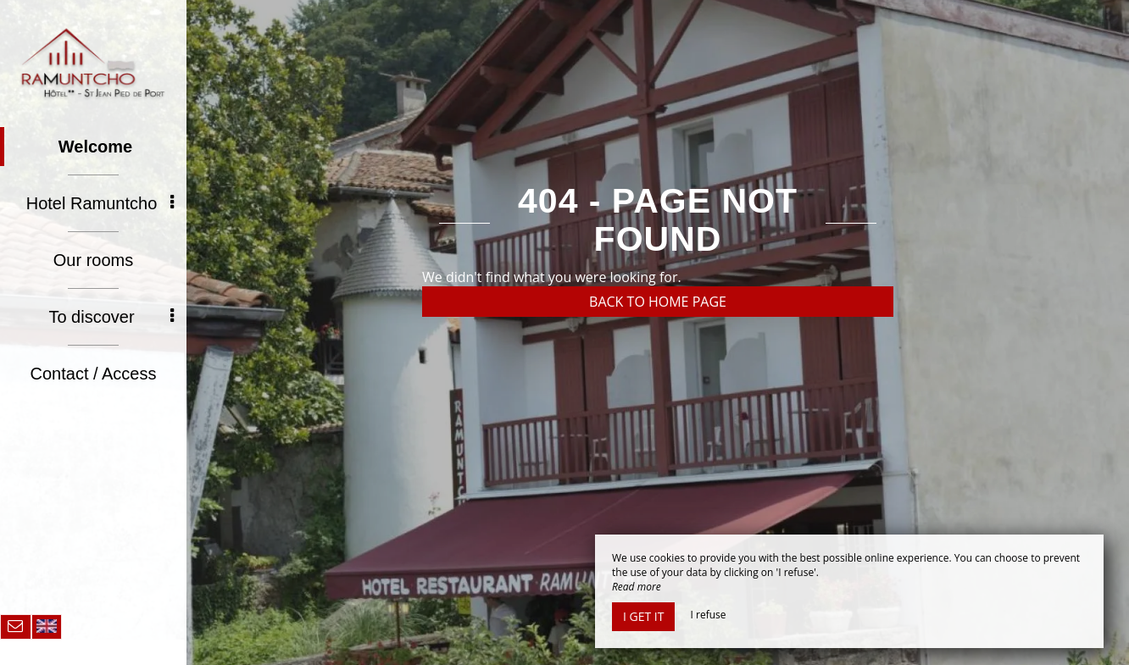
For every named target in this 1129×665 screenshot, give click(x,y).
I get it (643, 616)
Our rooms (93, 260)
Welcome (95, 146)
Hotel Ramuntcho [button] (100, 203)
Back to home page (657, 301)
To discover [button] (111, 317)
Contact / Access (94, 373)
